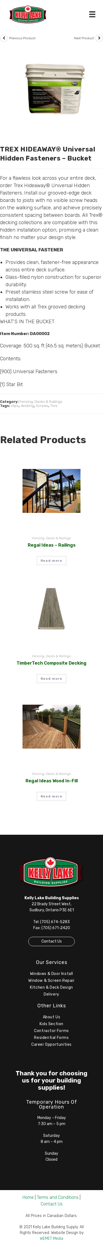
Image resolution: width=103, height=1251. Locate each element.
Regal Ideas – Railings (52, 545)
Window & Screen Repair (51, 980)
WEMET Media (51, 1238)
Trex (53, 406)
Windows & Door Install (51, 973)
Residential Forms (51, 1037)
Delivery (51, 994)
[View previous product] (4, 38)
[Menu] (92, 14)
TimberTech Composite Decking (51, 663)
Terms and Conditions (58, 1197)
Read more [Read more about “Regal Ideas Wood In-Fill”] (51, 796)
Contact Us (51, 941)
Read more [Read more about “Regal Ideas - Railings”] (51, 561)
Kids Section (51, 1024)
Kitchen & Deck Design (51, 987)
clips (15, 406)
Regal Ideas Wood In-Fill (52, 780)
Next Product (84, 38)
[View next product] (99, 38)
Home (28, 1197)
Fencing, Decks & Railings (41, 402)
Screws (42, 406)
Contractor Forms (51, 1030)
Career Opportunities (51, 1044)
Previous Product (22, 38)
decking (27, 406)
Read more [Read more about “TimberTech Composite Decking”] (51, 679)
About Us (51, 1017)
